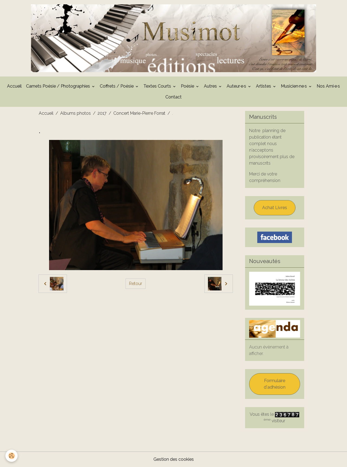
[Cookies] (11, 456)
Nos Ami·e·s (328, 86)
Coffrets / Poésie (117, 86)
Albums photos (75, 113)
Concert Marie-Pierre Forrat (139, 113)
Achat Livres (274, 207)
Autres (211, 86)
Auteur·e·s (237, 86)
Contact (173, 97)
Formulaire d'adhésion (274, 384)
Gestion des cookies (173, 459)
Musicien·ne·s (294, 86)
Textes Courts (157, 86)
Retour (135, 283)
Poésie (188, 86)
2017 (102, 113)
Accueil (14, 86)
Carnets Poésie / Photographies (58, 86)
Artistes (264, 86)
